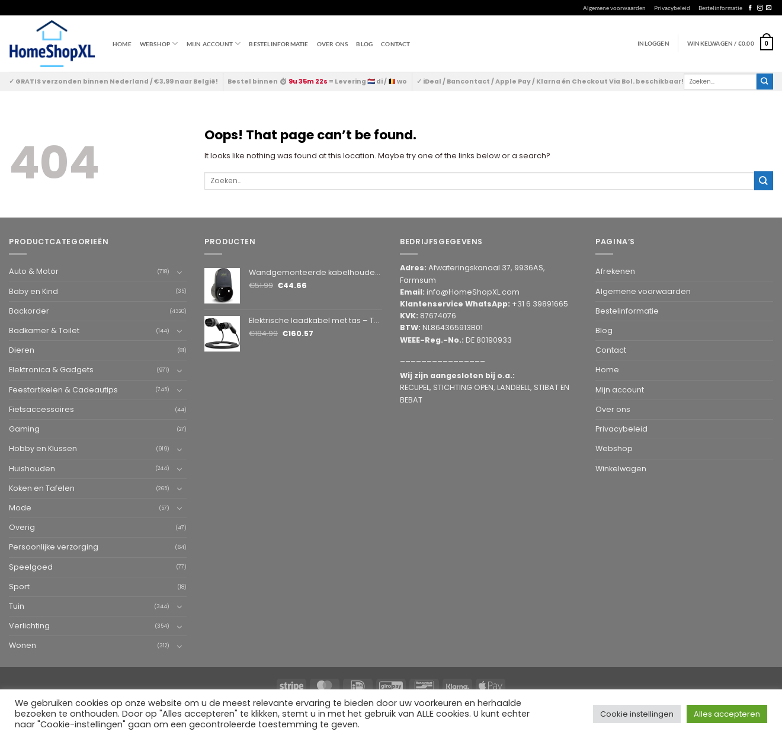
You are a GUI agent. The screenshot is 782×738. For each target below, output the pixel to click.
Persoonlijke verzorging (53, 547)
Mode (20, 508)
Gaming (24, 429)
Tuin (16, 606)
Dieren (21, 350)
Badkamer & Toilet (44, 330)
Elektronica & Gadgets (51, 370)
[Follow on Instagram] (759, 8)
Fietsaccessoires (41, 409)
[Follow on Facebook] (750, 8)
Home (122, 43)
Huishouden (32, 469)
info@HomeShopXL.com (473, 292)
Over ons (332, 43)
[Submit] (765, 82)
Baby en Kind (33, 291)
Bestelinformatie (720, 7)
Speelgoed (31, 567)
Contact (395, 43)
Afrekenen (615, 271)
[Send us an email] (768, 8)
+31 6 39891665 (540, 304)
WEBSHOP (159, 43)
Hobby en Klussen (43, 448)
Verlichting (29, 626)
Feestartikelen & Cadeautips (63, 390)
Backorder (29, 311)
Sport (19, 587)
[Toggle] (179, 272)
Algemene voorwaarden (614, 7)
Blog (364, 43)
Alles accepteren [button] (727, 714)
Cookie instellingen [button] (637, 714)
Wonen (22, 645)
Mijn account (214, 43)
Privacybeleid (672, 7)
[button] (730, 43)
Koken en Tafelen (42, 488)
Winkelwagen (620, 469)
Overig (22, 527)
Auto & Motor (34, 271)
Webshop (614, 448)
